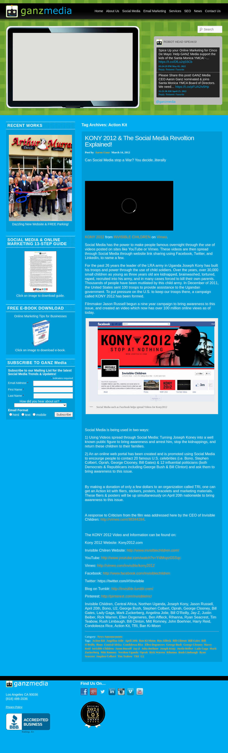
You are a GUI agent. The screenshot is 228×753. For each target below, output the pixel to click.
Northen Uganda (128, 652)
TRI (136, 656)
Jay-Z (136, 648)
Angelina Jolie (115, 640)
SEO (187, 11)
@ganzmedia (166, 101)
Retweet (170, 69)
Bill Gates (194, 640)
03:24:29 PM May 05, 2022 (172, 66)
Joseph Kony (168, 648)
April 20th (131, 640)
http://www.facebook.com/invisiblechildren (136, 573)
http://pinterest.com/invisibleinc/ (126, 596)
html (16, 415)
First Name (16, 389)
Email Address (18, 383)
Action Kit (98, 640)
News (198, 11)
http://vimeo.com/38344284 (122, 519)
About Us (112, 11)
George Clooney (193, 644)
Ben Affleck (164, 640)
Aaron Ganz (102, 152)
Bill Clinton (180, 640)
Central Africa (113, 644)
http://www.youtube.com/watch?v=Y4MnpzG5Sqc (141, 558)
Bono (99, 644)
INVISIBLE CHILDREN (132, 237)
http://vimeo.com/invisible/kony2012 (126, 565)
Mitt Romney (109, 652)
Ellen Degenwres (155, 644)
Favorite (180, 69)
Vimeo (162, 237)
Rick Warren (157, 652)
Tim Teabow (125, 656)
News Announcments (109, 636)
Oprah (144, 652)
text (27, 415)
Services (175, 11)
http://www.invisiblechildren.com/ (153, 550)
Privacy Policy (14, 707)
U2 (142, 656)
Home (99, 11)
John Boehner (150, 648)
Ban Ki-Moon (147, 640)
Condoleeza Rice (133, 644)
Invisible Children (103, 648)
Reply (162, 69)
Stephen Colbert (106, 656)
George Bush (174, 644)
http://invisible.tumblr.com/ (132, 589)
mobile (41, 415)
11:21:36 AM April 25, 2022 (173, 91)
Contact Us (213, 11)
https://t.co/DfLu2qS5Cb (175, 62)
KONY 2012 (94, 237)
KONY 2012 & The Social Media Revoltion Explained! (139, 141)
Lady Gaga (201, 648)
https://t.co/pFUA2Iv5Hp (192, 86)
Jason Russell (123, 648)
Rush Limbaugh (188, 652)
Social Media (131, 11)
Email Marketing (154, 11)
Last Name (16, 395)
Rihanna (171, 652)
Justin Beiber (185, 648)
